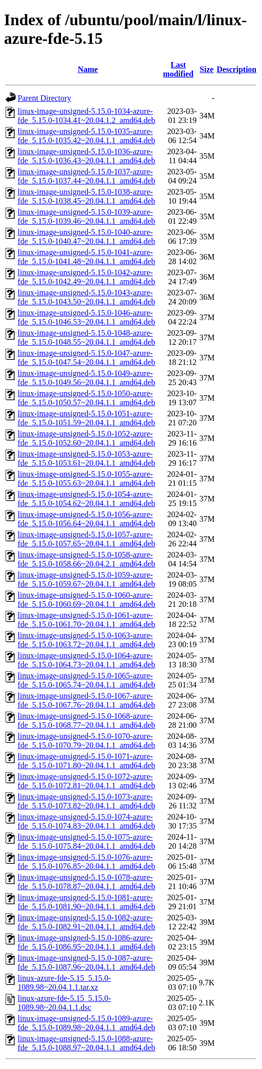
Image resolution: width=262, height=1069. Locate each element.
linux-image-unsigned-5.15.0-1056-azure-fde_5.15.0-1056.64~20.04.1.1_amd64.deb (86, 519)
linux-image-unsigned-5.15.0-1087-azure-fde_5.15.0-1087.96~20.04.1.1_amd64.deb (86, 962)
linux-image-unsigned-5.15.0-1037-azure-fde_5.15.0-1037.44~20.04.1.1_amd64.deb (86, 176)
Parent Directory (44, 98)
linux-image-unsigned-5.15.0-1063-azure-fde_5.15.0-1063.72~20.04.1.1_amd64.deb (86, 640)
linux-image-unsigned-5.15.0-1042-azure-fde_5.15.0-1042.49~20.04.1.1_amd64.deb (86, 277)
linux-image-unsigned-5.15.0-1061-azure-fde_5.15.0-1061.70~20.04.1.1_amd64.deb (86, 619)
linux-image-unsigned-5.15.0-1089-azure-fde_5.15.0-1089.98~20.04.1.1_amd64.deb (86, 1023)
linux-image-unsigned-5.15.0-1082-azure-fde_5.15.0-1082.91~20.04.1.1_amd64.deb (86, 922)
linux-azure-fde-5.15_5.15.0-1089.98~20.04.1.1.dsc (64, 1003)
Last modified (178, 69)
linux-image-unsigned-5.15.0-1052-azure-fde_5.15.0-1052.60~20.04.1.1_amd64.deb (86, 438)
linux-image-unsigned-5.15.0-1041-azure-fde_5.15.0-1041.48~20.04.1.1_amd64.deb (86, 257)
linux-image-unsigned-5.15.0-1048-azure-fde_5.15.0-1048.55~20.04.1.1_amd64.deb (86, 337)
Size (207, 69)
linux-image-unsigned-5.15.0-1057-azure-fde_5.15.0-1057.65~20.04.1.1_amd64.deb (86, 539)
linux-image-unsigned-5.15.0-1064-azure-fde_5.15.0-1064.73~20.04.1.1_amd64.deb (86, 660)
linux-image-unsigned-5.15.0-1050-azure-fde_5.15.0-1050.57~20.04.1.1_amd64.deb (86, 398)
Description (236, 69)
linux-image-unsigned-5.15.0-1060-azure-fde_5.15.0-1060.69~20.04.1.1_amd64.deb (86, 599)
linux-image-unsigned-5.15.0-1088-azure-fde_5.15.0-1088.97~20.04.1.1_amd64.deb (86, 1043)
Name (88, 69)
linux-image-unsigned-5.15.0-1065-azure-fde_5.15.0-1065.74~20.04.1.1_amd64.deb (86, 680)
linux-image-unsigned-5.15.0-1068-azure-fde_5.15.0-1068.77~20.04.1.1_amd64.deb (86, 720)
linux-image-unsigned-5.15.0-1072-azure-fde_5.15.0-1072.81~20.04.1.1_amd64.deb (86, 781)
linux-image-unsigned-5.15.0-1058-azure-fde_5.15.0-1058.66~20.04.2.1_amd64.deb (86, 559)
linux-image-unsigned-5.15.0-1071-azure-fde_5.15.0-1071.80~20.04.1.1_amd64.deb (86, 761)
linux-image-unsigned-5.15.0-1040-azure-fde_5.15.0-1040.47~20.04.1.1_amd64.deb (86, 236)
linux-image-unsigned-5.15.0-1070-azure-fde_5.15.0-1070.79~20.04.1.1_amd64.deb (86, 740)
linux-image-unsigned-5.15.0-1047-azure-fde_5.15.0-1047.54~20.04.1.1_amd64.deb (86, 357)
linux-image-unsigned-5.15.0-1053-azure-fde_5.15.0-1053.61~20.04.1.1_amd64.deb (86, 458)
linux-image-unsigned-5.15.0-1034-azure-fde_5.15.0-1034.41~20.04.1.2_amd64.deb (86, 115)
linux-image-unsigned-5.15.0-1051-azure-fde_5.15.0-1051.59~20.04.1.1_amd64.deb (86, 418)
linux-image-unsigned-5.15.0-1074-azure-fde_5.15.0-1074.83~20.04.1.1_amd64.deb (86, 821)
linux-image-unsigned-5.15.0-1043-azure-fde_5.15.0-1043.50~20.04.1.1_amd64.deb (86, 297)
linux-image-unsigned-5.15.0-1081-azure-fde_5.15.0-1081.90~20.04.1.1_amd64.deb (86, 902)
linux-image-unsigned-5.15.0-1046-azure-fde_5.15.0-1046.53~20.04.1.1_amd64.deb (86, 317)
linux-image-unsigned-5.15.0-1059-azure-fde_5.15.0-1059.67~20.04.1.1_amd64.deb (86, 579)
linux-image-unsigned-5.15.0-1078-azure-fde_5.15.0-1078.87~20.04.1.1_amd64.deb (86, 882)
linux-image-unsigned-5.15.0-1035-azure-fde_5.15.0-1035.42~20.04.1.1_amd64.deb (86, 136)
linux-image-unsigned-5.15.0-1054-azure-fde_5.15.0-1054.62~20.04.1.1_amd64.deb (86, 499)
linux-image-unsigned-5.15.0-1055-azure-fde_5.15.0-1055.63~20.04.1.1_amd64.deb (86, 478)
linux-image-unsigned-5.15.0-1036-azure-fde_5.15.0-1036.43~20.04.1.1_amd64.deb (86, 156)
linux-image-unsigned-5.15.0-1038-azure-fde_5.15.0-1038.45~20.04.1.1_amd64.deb (86, 196)
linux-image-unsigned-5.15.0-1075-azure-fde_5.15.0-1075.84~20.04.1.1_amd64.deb (86, 841)
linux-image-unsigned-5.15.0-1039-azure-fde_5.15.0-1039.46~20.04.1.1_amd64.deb (86, 216)
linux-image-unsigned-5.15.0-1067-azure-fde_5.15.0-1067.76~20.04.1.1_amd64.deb (86, 700)
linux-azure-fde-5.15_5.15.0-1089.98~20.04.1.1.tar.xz (64, 982)
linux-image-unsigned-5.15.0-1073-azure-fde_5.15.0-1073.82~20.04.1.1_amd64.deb (86, 801)
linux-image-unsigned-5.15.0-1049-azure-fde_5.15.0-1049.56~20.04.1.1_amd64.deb (86, 378)
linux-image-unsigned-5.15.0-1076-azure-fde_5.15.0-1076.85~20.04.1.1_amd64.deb (86, 861)
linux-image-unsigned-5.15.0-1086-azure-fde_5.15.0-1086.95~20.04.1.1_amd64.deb (86, 942)
